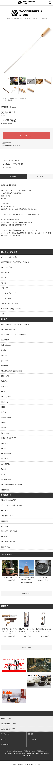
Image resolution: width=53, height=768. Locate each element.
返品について (6, 143)
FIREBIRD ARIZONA (9, 531)
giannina (4, 526)
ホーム (4, 98)
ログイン (4, 739)
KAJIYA (4, 536)
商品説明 (13, 176)
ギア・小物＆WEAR (20, 98)
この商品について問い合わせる (11, 164)
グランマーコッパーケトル (11, 505)
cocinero (4, 521)
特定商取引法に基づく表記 (11, 145)
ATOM (28, 756)
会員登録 (30, 734)
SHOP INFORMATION (9, 500)
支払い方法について (18, 751)
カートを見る (32, 739)
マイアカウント (6, 734)
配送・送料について (30, 751)
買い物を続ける (6, 167)
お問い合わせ (5, 744)
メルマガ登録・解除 (41, 753)
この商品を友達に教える (9, 160)
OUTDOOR (11, 98)
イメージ (40, 176)
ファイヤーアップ (8, 516)
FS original (11, 100)
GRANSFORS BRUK (8, 542)
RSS (24, 756)
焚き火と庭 (5, 547)
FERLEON (4, 511)
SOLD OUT (26, 135)
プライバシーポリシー (28, 753)
